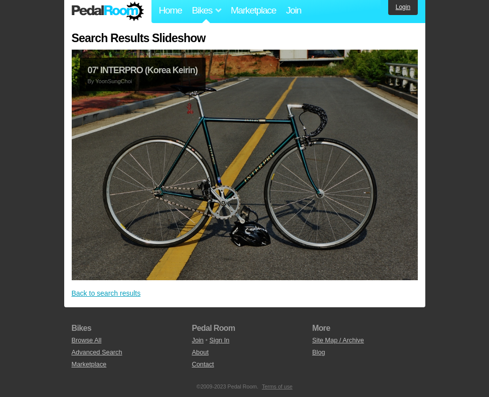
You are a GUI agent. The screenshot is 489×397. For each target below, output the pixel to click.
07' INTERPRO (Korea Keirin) (143, 70)
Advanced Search (97, 352)
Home (170, 10)
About (200, 352)
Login (403, 7)
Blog (318, 352)
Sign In (220, 340)
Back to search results (106, 293)
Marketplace (253, 10)
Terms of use (277, 386)
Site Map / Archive (338, 340)
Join (293, 10)
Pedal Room (108, 12)
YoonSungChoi (113, 81)
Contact (203, 364)
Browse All (87, 340)
